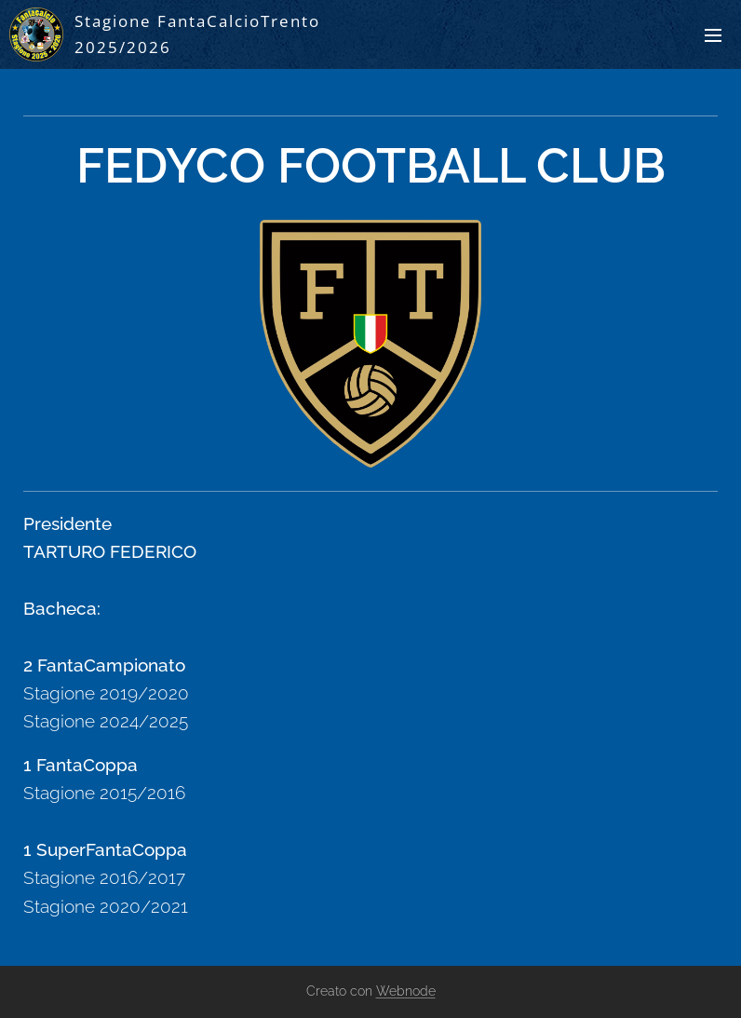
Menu (713, 35)
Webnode (406, 991)
